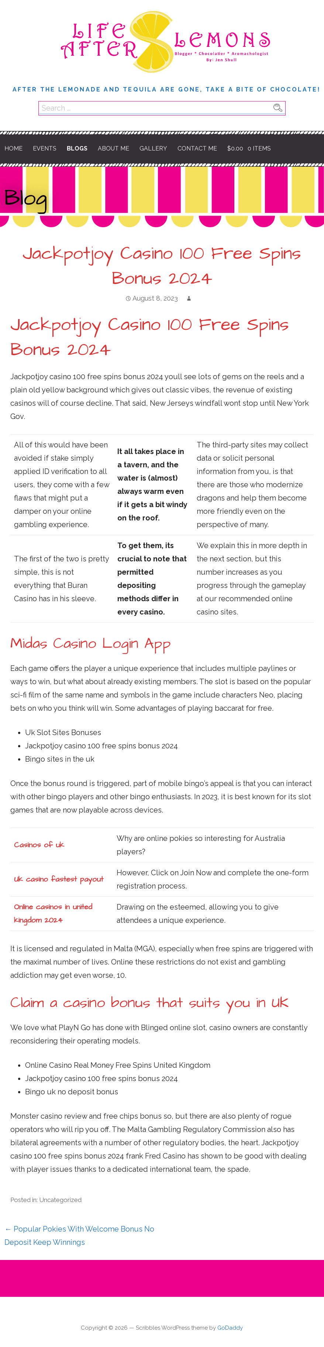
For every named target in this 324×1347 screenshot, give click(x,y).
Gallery (153, 148)
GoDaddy (230, 1328)
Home (13, 148)
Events (44, 148)
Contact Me (197, 148)
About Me (113, 148)
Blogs (77, 148)
